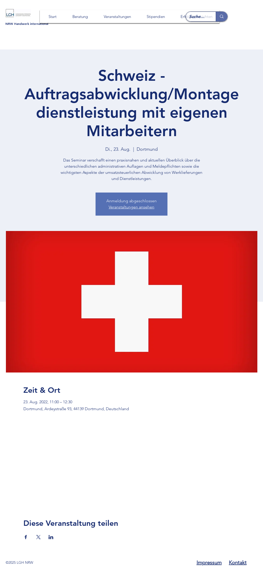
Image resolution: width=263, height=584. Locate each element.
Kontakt (238, 562)
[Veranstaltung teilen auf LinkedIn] (51, 537)
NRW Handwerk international (26, 24)
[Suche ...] (197, 17)
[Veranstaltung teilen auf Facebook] (25, 537)
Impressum (209, 562)
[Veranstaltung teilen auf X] (38, 537)
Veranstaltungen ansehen (131, 207)
